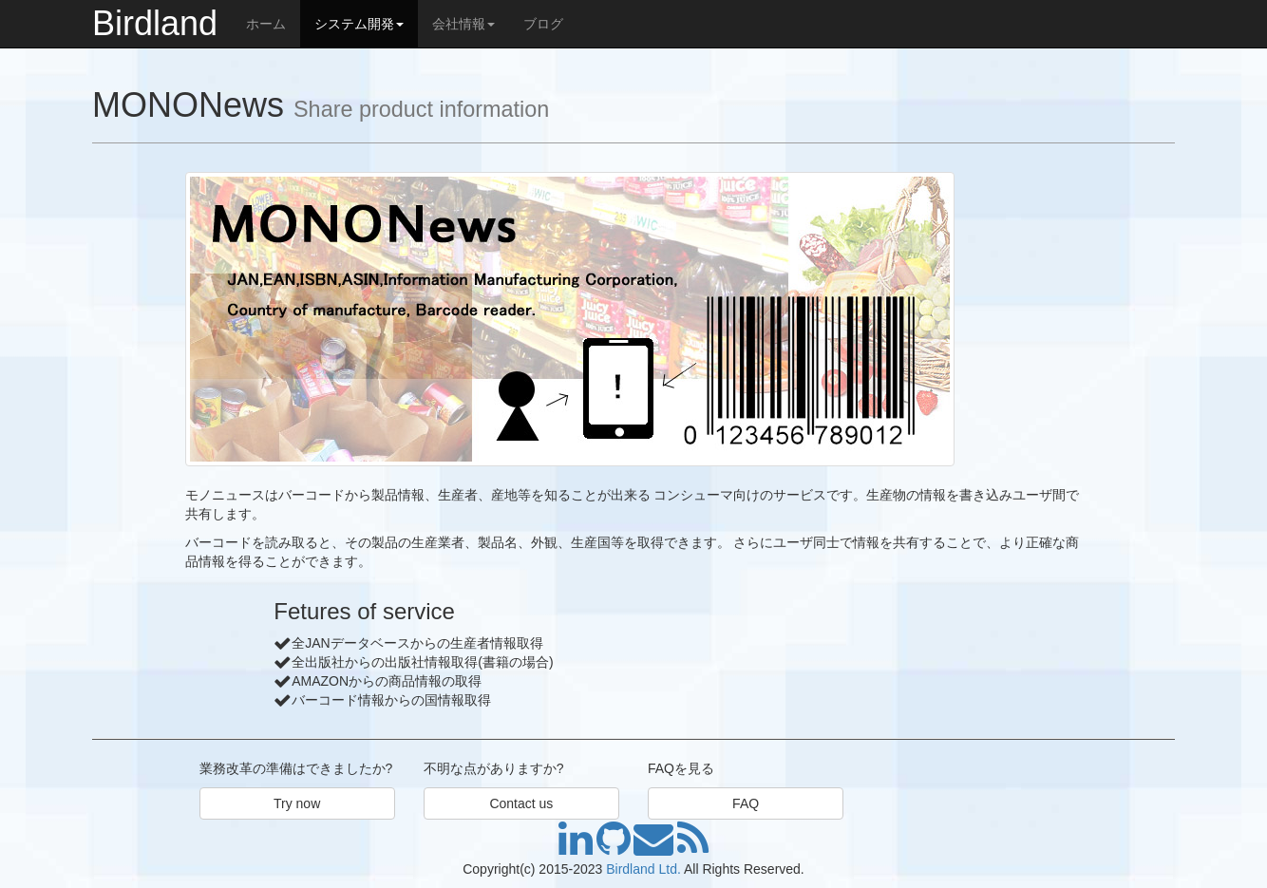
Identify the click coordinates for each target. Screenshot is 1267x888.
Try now (297, 803)
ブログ (543, 23)
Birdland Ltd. (643, 869)
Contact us (521, 803)
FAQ (745, 803)
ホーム (266, 23)
